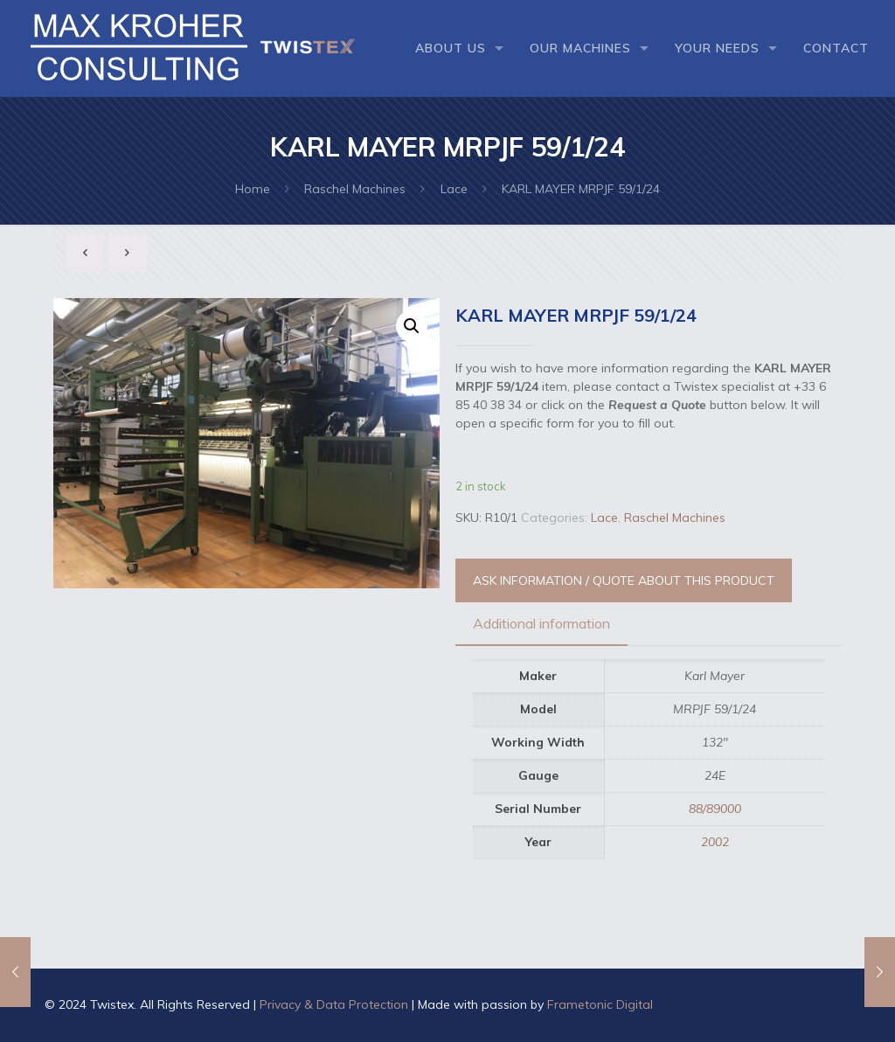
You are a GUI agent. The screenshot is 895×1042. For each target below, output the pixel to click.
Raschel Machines (355, 189)
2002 (715, 842)
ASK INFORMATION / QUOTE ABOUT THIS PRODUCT (623, 580)
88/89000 (715, 808)
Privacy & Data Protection (334, 1004)
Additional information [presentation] (541, 623)
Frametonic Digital (600, 1004)
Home (252, 189)
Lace (454, 189)
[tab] (541, 623)
